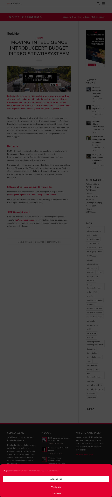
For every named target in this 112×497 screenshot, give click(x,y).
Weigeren (56, 487)
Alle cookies (56, 479)
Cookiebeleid (56, 493)
